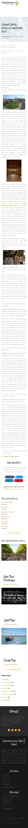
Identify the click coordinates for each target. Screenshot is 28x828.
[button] (26, 3)
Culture (15, 50)
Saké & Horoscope (7, 502)
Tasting (20, 50)
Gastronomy (7, 685)
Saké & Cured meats (7, 512)
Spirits (5, 697)
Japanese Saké (8, 691)
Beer (4, 680)
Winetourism (7, 53)
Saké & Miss (5, 521)
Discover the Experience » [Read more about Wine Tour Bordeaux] (11, 584)
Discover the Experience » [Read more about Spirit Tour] (11, 624)
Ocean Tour (10, 660)
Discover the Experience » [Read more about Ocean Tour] (11, 664)
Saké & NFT (5, 526)
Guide (5, 688)
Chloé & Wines (20, 818)
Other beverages (8, 694)
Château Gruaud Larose (11, 456)
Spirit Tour (9, 620)
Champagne (7, 682)
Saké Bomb (4, 507)
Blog (7, 36)
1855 (4, 50)
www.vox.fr (17, 823)
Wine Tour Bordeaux (9, 578)
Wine (10, 36)
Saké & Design (5, 516)
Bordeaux (9, 50)
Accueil (3, 36)
